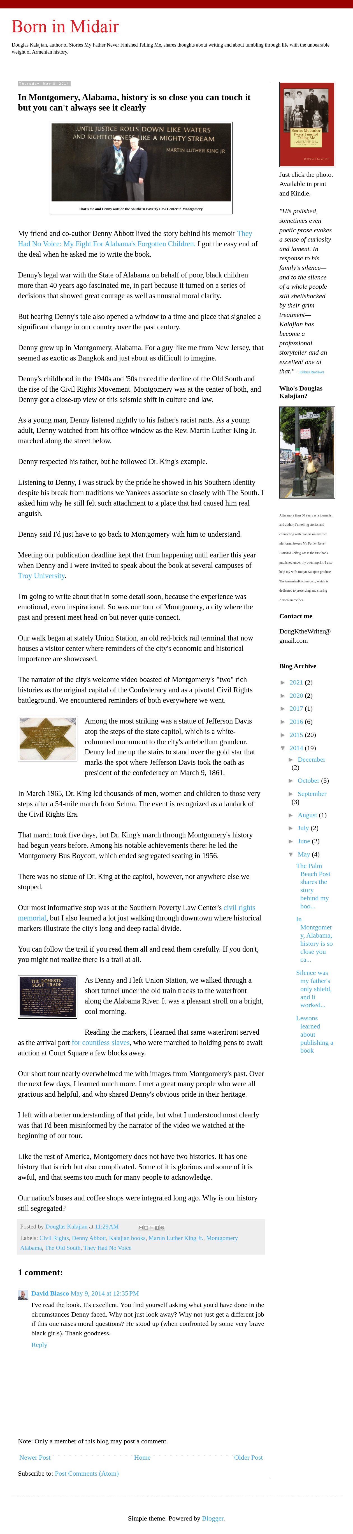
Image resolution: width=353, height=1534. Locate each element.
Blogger (212, 1518)
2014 (297, 748)
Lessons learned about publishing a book (314, 1034)
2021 (297, 682)
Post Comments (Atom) (87, 1473)
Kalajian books (127, 1238)
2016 (297, 721)
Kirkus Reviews (312, 372)
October (309, 780)
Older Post (248, 1457)
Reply (39, 1344)
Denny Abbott (89, 1238)
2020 (297, 695)
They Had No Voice (107, 1247)
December (312, 759)
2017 (297, 708)
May (305, 854)
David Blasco (50, 1293)
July (304, 828)
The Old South (62, 1247)
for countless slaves (101, 1042)
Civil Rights (54, 1238)
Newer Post (34, 1457)
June (305, 841)
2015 (297, 734)
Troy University (41, 575)
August (308, 815)
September (312, 793)
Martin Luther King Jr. (175, 1238)
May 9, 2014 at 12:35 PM (105, 1293)
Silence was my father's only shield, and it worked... (314, 989)
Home (142, 1457)
